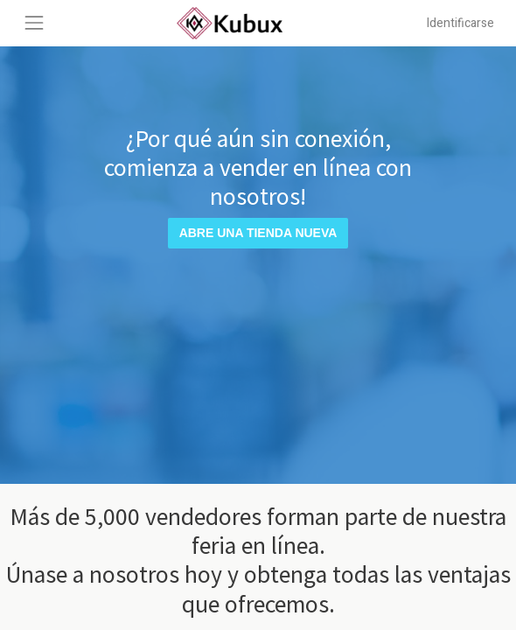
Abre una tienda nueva (258, 233)
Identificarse (460, 23)
